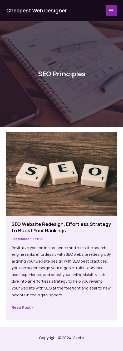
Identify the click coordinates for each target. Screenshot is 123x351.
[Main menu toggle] (111, 10)
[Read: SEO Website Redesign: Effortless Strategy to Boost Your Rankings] (61, 173)
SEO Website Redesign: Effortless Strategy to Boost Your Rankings (61, 227)
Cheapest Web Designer (36, 10)
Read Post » (23, 307)
